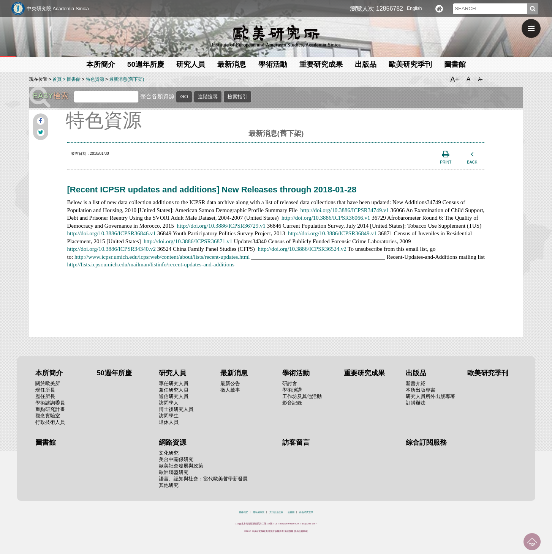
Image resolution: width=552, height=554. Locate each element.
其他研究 (169, 485)
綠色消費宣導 (306, 512)
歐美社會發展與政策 (181, 466)
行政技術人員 (50, 422)
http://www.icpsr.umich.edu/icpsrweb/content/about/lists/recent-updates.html (162, 257)
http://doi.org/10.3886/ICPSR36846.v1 (111, 233)
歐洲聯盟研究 (173, 472)
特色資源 (95, 79)
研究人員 (190, 64)
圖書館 (455, 64)
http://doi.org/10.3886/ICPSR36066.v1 (326, 218)
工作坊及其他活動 (302, 396)
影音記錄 (292, 403)
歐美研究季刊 (410, 64)
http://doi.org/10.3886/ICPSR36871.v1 (188, 241)
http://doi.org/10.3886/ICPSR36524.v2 (302, 249)
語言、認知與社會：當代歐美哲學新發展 (203, 479)
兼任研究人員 (173, 390)
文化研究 (169, 453)
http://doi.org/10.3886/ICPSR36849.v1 (332, 233)
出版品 (365, 64)
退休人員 (169, 422)
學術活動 (272, 64)
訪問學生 (169, 416)
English (414, 8)
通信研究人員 (173, 396)
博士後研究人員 (176, 409)
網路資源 (172, 442)
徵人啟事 (230, 390)
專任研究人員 (173, 383)
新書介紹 (415, 383)
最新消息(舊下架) (126, 79)
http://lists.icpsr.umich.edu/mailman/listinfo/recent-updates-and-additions (150, 264)
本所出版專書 (420, 390)
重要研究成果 (321, 64)
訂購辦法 (415, 403)
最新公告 (230, 383)
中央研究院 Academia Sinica (58, 8)
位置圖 (291, 512)
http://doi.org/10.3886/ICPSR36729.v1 (221, 226)
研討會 (289, 383)
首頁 (57, 79)
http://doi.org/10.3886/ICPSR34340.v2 (111, 249)
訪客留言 (296, 442)
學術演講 (292, 390)
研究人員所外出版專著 (430, 396)
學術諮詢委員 (50, 403)
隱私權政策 (258, 512)
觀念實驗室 (47, 416)
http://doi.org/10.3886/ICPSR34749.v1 (345, 210)
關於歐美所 (47, 383)
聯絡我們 (243, 512)
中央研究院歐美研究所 (276, 36)
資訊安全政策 (276, 512)
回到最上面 (532, 541)
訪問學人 (169, 403)
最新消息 (231, 64)
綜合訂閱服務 (426, 442)
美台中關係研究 (176, 459)
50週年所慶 (145, 64)
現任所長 (45, 390)
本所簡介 (100, 64)
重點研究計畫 (50, 409)
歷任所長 (45, 396)
